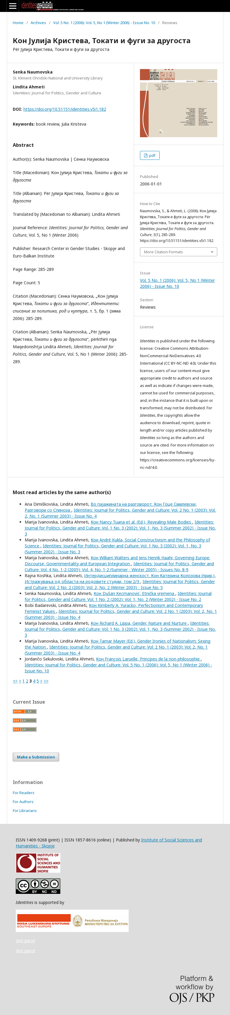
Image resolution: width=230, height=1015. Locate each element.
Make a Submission (36, 757)
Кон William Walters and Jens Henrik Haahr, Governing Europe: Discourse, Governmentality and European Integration (117, 560)
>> (46, 681)
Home (18, 22)
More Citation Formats (163, 251)
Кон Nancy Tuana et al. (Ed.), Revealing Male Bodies (141, 522)
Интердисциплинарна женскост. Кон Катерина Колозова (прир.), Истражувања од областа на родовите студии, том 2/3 (120, 578)
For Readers (23, 792)
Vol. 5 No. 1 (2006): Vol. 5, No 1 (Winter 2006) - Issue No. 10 (104, 22)
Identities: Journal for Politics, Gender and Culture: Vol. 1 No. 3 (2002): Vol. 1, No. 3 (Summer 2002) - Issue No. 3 (120, 528)
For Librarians (25, 810)
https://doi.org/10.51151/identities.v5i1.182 (64, 109)
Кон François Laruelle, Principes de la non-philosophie (148, 659)
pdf (151, 155)
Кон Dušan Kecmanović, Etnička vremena (134, 593)
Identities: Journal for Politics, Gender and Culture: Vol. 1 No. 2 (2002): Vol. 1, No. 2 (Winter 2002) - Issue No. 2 (118, 596)
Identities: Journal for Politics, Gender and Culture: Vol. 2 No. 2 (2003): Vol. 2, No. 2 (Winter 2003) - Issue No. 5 (120, 584)
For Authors (23, 801)
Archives (38, 22)
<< (15, 681)
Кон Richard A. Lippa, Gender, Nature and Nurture (139, 623)
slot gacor (25, 940)
